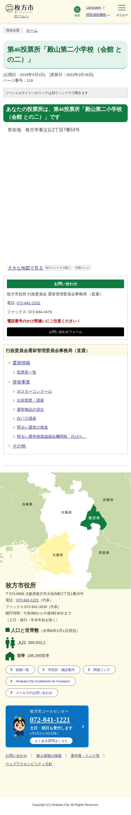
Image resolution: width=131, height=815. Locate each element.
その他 (19, 446)
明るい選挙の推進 (32, 427)
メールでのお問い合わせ (34, 693)
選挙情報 (21, 362)
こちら (51, 741)
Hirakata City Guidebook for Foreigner (43, 681)
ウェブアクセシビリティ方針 (29, 764)
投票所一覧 (26, 372)
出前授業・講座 (30, 400)
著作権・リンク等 (85, 756)
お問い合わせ (16, 756)
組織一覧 (22, 669)
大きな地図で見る (49, 268)
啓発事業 (21, 382)
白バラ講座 (26, 418)
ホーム (32, 30)
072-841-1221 (27, 600)
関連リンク (101, 669)
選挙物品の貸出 (30, 409)
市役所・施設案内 (61, 669)
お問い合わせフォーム (65, 332)
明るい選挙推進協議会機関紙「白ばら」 (52, 436)
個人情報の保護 (48, 756)
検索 (77, 11)
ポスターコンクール (34, 391)
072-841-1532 (28, 303)
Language (93, 7)
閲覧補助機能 (96, 15)
